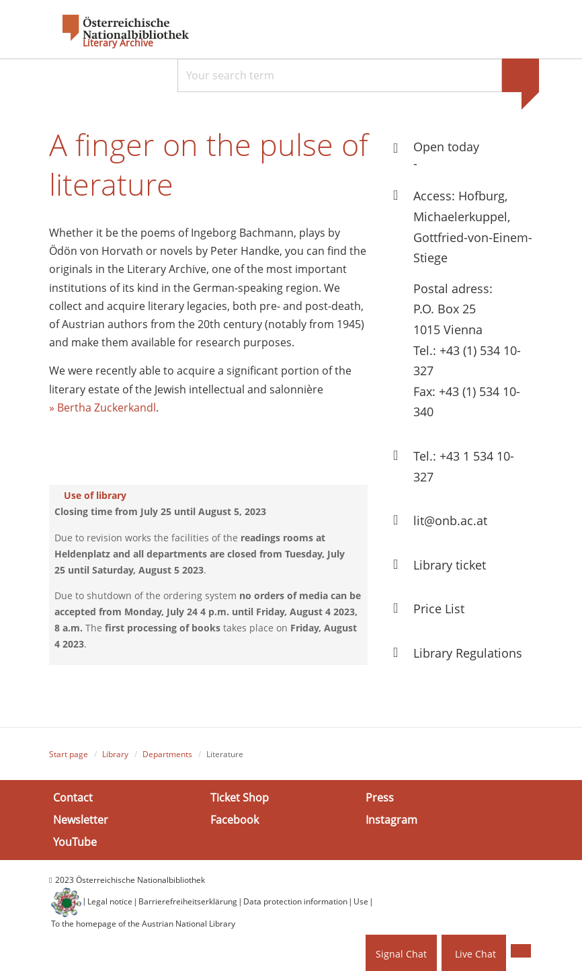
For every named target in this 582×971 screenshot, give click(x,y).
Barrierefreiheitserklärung (187, 901)
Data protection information (295, 901)
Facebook (234, 819)
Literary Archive (118, 43)
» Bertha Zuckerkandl (102, 407)
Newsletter (80, 819)
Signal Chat (401, 953)
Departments (167, 754)
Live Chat (475, 953)
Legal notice (109, 901)
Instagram (391, 819)
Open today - (446, 155)
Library (115, 754)
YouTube (75, 841)
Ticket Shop (239, 797)
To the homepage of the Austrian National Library (143, 923)
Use (361, 901)
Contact (73, 797)
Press (380, 797)
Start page (68, 754)
